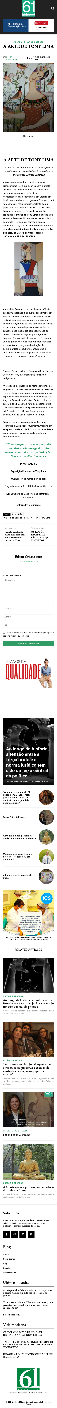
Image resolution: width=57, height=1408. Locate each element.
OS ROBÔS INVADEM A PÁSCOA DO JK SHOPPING (40, 536)
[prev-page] (43, 723)
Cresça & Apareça (13, 996)
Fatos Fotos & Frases (14, 817)
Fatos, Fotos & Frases (15, 1131)
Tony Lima (45, 518)
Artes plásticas (35, 42)
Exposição (17, 514)
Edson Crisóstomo (11, 58)
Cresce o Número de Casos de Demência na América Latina (22, 1334)
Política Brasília (13, 1060)
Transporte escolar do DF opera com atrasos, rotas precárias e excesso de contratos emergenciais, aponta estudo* (16, 797)
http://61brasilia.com (28, 561)
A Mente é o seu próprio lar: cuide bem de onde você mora (19, 837)
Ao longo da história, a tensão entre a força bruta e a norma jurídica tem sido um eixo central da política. (27, 762)
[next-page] (49, 723)
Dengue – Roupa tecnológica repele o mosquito (28, 1355)
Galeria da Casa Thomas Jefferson (21, 518)
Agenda (18, 42)
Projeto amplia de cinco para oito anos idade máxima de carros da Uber (15, 536)
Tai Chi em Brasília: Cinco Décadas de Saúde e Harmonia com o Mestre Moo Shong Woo (28, 1344)
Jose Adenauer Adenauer (17, 781)
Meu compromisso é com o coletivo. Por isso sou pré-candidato (17, 857)
